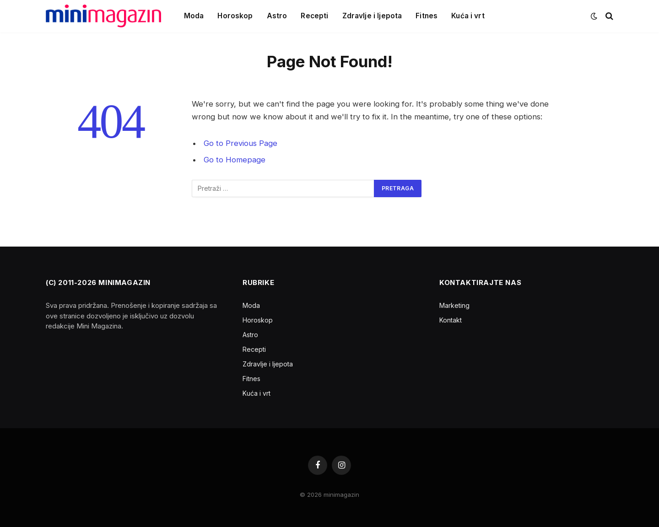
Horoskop (235, 15)
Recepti (314, 15)
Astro (277, 15)
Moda (194, 15)
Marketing (454, 305)
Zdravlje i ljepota (372, 15)
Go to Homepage (234, 159)
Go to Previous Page (240, 143)
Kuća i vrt (468, 15)
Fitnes (427, 15)
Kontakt (450, 320)
